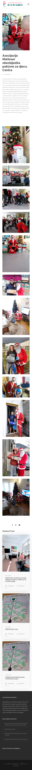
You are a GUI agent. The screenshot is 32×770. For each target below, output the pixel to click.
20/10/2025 (8, 575)
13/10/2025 (8, 627)
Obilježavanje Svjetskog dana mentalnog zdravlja (15, 678)
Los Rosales (11, 586)
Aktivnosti (8, 74)
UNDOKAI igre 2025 (11, 629)
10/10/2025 (8, 675)
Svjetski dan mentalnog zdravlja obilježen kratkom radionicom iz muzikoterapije (15, 579)
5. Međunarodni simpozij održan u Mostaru (16, 739)
